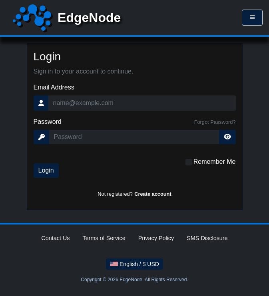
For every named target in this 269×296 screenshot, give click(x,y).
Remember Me (214, 161)
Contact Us (55, 238)
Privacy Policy (156, 238)
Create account (152, 194)
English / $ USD (134, 264)
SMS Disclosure (207, 238)
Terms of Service (104, 238)
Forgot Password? (215, 122)
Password (48, 121)
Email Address (54, 87)
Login (46, 170)
